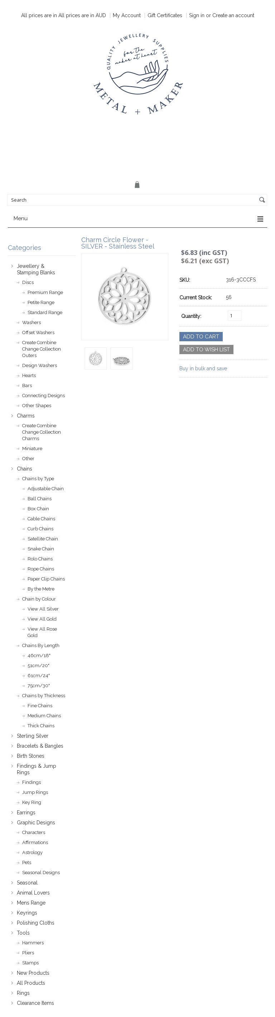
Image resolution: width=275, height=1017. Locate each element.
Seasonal (27, 883)
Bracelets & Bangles (40, 746)
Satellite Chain (43, 538)
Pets (26, 862)
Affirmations (35, 842)
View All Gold (42, 619)
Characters (33, 832)
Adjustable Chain (46, 488)
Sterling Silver (32, 736)
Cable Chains (41, 518)
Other (28, 458)
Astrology (32, 852)
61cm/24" (39, 675)
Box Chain (38, 508)
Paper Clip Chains (46, 579)
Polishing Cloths (35, 923)
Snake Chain (41, 548)
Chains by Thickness (43, 695)
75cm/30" (39, 685)
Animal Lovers (33, 893)
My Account (127, 15)
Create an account (233, 15)
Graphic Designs (36, 822)
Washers (31, 322)
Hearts (29, 375)
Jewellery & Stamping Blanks (36, 269)
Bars (27, 385)
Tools (23, 933)
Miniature (32, 448)
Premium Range (45, 292)
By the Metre (41, 589)
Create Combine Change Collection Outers (41, 349)
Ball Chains (40, 498)
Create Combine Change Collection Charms (41, 432)
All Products (31, 983)
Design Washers (39, 365)
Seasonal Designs (41, 872)
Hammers (33, 942)
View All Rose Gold (42, 632)
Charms (26, 416)
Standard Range (45, 312)
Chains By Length (40, 645)
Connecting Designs (43, 395)
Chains (24, 469)
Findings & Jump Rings (36, 769)
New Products (33, 973)
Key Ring (31, 802)
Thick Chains (41, 725)
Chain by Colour (39, 599)
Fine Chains (40, 705)
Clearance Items (35, 1003)
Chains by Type (38, 478)
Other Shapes (36, 405)
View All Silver (43, 609)
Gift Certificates (165, 15)
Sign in (196, 15)
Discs (28, 282)
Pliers (28, 952)
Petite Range (41, 302)
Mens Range (31, 903)
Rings (23, 993)
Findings (31, 782)
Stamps (30, 962)
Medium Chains (44, 715)
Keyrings (27, 913)
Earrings (26, 812)
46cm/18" (39, 655)
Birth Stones (30, 756)
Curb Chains (40, 528)
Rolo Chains (40, 558)
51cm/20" (38, 665)
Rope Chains (41, 569)
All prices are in (82, 15)
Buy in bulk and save (203, 368)
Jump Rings (35, 792)
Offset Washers (38, 332)
